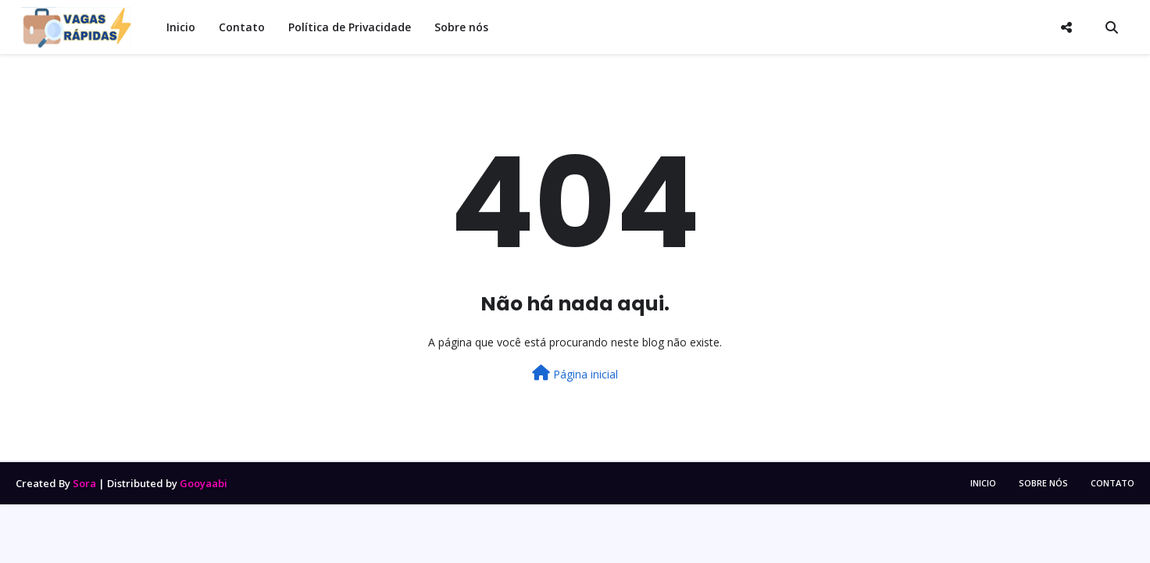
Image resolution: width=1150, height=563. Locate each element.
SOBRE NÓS (1043, 483)
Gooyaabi (203, 483)
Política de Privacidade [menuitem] (349, 27)
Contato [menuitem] (242, 27)
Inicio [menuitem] (180, 27)
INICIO (983, 483)
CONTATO (1112, 483)
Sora (84, 483)
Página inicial (575, 373)
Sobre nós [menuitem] (461, 27)
